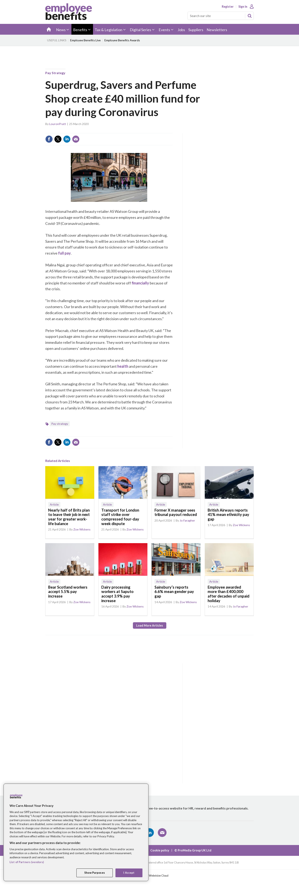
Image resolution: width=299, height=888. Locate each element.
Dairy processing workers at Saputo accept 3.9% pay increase (117, 594)
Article (54, 504)
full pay (64, 253)
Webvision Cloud (158, 875)
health (122, 366)
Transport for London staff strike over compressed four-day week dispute (120, 517)
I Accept (128, 872)
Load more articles (149, 625)
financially (140, 283)
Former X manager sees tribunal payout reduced (175, 512)
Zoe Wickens (82, 529)
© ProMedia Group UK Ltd (192, 850)
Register (228, 6)
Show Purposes (94, 872)
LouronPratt (57, 124)
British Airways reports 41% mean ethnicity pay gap (228, 514)
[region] (76, 832)
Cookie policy (159, 850)
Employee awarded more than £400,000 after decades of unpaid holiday (228, 594)
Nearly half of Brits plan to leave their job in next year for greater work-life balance (69, 517)
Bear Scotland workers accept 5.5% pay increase (67, 591)
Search (249, 15)
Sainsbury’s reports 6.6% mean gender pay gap (174, 591)
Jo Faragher (187, 520)
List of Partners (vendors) (27, 862)
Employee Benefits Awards (122, 40)
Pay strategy (55, 73)
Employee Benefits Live (85, 40)
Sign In (242, 6)
